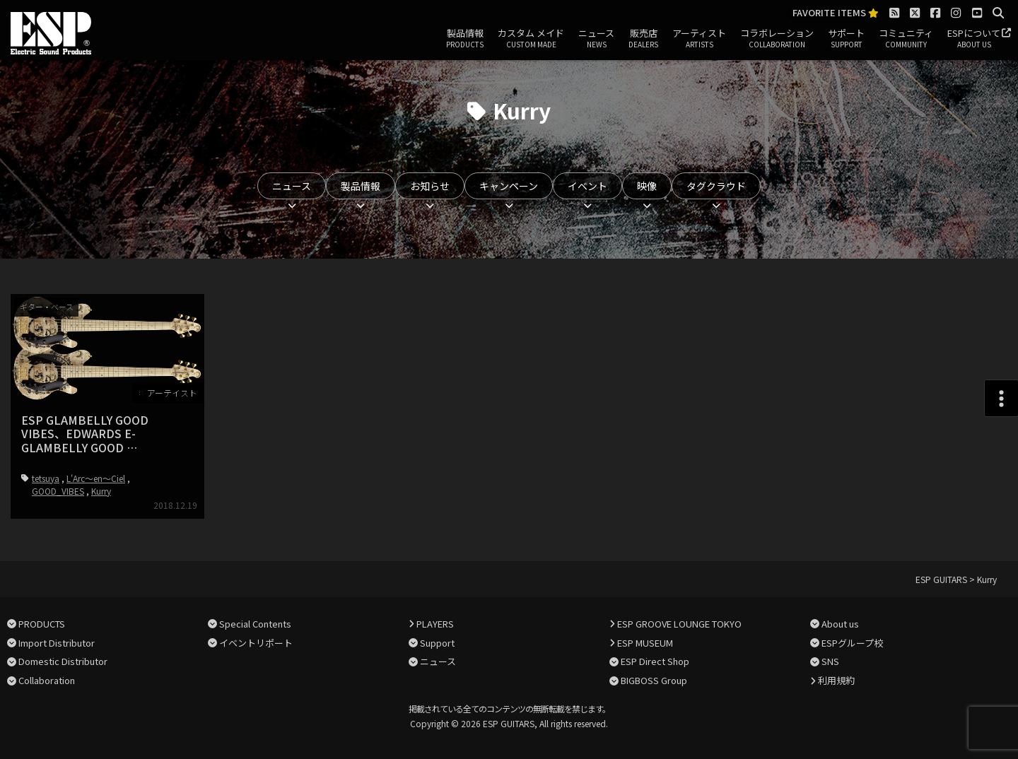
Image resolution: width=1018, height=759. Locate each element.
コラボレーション (777, 39)
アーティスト (699, 39)
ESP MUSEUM (645, 642)
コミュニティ (906, 39)
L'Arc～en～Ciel (95, 478)
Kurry (101, 491)
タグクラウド (716, 186)
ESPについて (973, 39)
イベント (587, 186)
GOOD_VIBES (58, 491)
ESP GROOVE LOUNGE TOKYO (679, 623)
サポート (846, 39)
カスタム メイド (531, 39)
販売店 (643, 39)
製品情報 (465, 39)
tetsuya (45, 478)
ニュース (596, 39)
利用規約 (836, 680)
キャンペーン (508, 186)
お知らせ (430, 186)
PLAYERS (435, 623)
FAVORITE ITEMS (835, 13)
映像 (647, 186)
